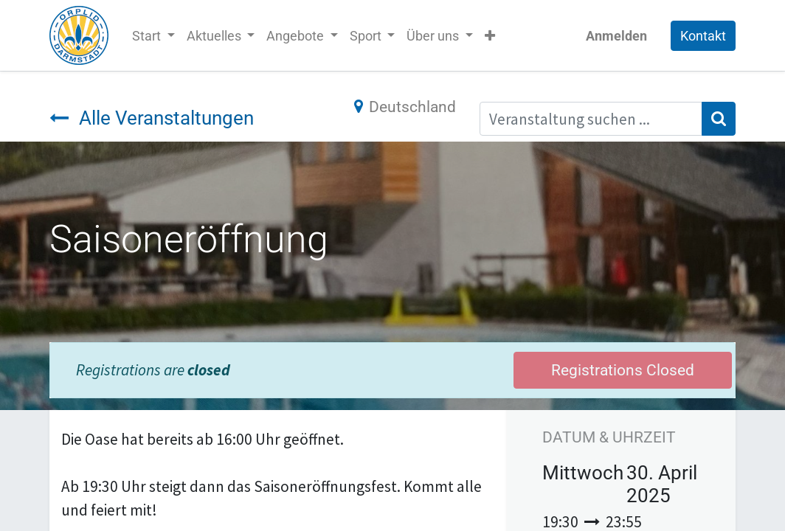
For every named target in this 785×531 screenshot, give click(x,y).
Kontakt (703, 36)
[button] (490, 36)
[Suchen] (719, 119)
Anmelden (616, 36)
